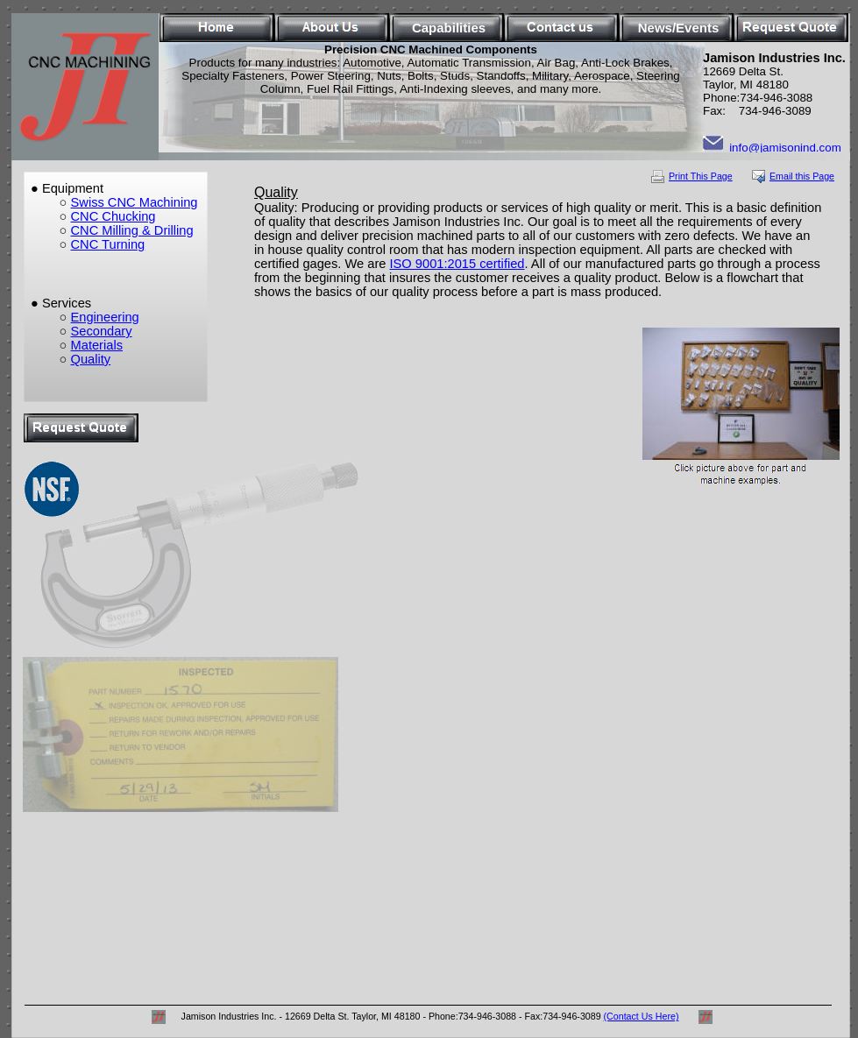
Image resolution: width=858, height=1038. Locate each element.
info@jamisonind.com (785, 147)
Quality (91, 359)
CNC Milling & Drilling (132, 230)
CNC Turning (108, 244)
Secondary (101, 331)
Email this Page (801, 176)
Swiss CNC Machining (134, 202)
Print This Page (701, 176)
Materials (97, 345)
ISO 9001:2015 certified (457, 264)
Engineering (105, 317)
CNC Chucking (113, 216)
